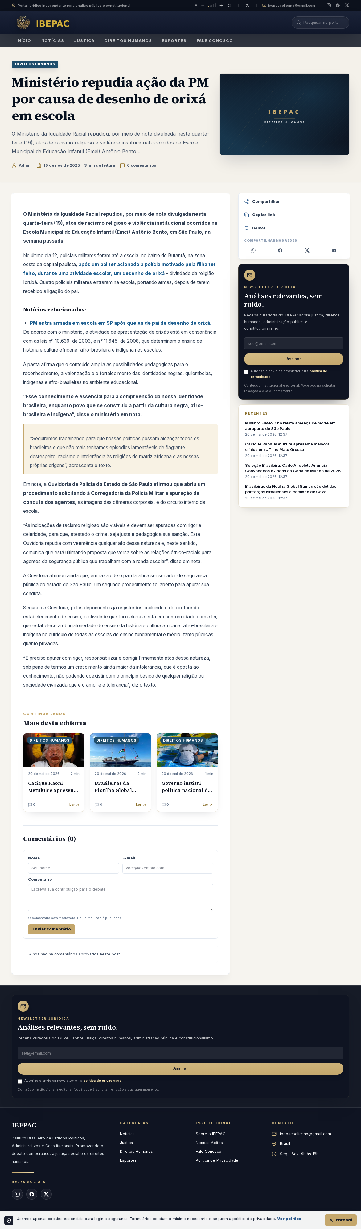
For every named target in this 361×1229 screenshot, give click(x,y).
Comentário (40, 879)
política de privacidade (102, 1081)
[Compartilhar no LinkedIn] (334, 250)
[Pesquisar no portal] (323, 22)
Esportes (174, 42)
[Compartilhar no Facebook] (280, 250)
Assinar (293, 359)
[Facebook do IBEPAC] (337, 5)
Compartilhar (262, 201)
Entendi (340, 1220)
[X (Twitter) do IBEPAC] (347, 5)
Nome (34, 858)
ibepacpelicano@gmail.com (288, 5)
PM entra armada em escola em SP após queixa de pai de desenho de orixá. (120, 323)
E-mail (128, 858)
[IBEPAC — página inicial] (45, 22)
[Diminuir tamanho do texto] (202, 5)
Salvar (255, 228)
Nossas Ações (209, 1142)
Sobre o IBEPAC (210, 1133)
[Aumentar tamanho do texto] (221, 5)
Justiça (84, 42)
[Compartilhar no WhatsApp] (253, 250)
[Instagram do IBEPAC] (328, 5)
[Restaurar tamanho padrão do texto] (229, 5)
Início (23, 42)
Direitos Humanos (128, 42)
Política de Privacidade (217, 1160)
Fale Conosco (214, 42)
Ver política (289, 1218)
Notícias (52, 42)
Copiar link (259, 214)
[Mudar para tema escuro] (247, 5)
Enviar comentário (51, 929)
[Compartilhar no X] (307, 250)
